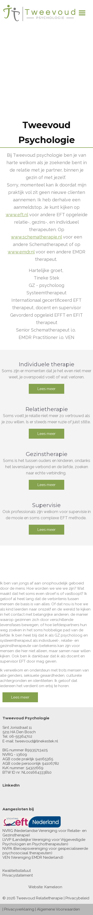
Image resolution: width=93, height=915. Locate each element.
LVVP (6, 839)
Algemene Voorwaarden (58, 909)
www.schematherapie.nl (36, 237)
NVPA (7, 848)
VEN (6, 857)
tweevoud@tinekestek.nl (36, 741)
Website (35, 887)
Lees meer (46, 389)
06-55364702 (20, 736)
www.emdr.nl (21, 251)
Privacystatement (17, 875)
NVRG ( (8, 830)
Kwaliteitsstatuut (16, 870)
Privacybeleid (77, 898)
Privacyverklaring (19, 909)
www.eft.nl (17, 214)
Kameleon (53, 887)
